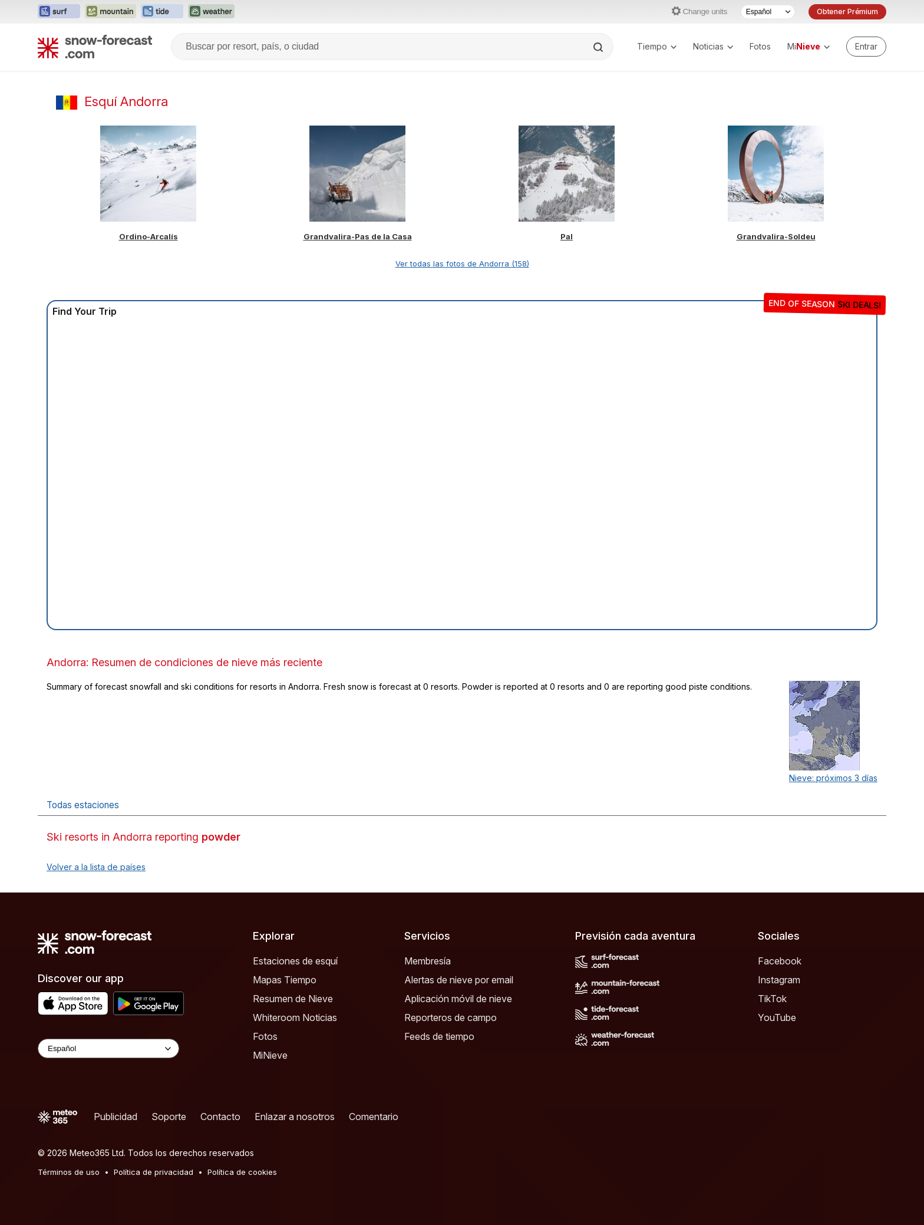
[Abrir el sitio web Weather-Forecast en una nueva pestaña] (211, 11)
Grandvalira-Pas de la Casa (357, 236)
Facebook (779, 961)
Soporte (168, 1116)
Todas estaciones (83, 805)
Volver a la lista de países (96, 867)
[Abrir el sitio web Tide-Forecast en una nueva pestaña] (162, 11)
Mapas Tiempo (284, 980)
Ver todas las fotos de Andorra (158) (462, 263)
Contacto (220, 1116)
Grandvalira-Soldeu (776, 236)
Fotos (760, 46)
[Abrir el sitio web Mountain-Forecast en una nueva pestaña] (110, 11)
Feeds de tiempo (439, 1036)
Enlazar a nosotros (295, 1116)
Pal (566, 236)
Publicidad (115, 1116)
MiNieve (270, 1055)
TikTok (772, 999)
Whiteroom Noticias (295, 1017)
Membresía (427, 961)
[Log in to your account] (866, 47)
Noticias (713, 46)
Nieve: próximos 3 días (833, 778)
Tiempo (656, 46)
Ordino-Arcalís (148, 236)
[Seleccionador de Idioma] (767, 11)
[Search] (599, 47)
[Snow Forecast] (95, 46)
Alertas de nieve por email (458, 980)
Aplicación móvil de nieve (458, 999)
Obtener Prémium (847, 11)
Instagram (779, 980)
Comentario (373, 1116)
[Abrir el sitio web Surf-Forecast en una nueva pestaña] (59, 11)
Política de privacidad (153, 1172)
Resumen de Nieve (293, 999)
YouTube (777, 1017)
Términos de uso (69, 1172)
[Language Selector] (108, 1048)
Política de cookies (242, 1172)
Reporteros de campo (450, 1017)
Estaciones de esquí (295, 961)
